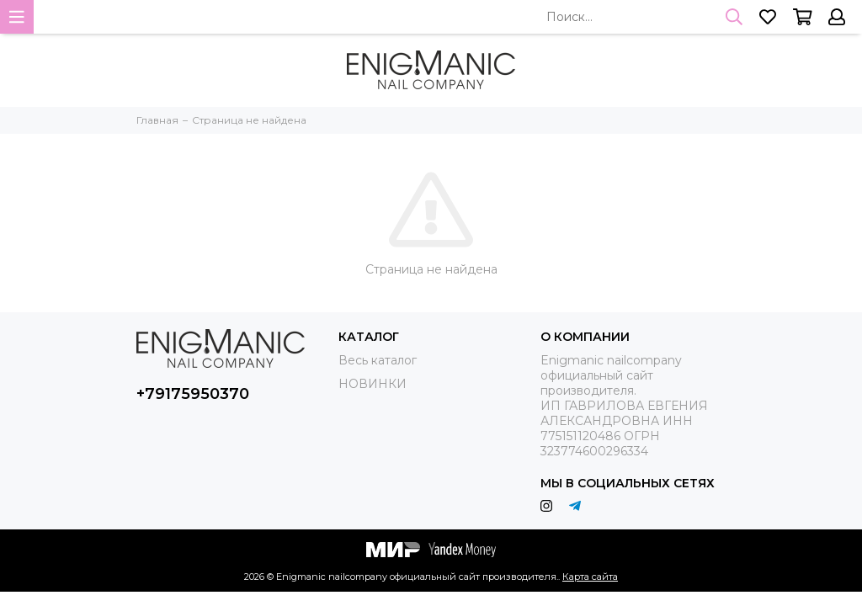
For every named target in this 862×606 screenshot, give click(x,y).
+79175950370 (192, 394)
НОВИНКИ (372, 383)
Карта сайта (590, 576)
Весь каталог (377, 360)
